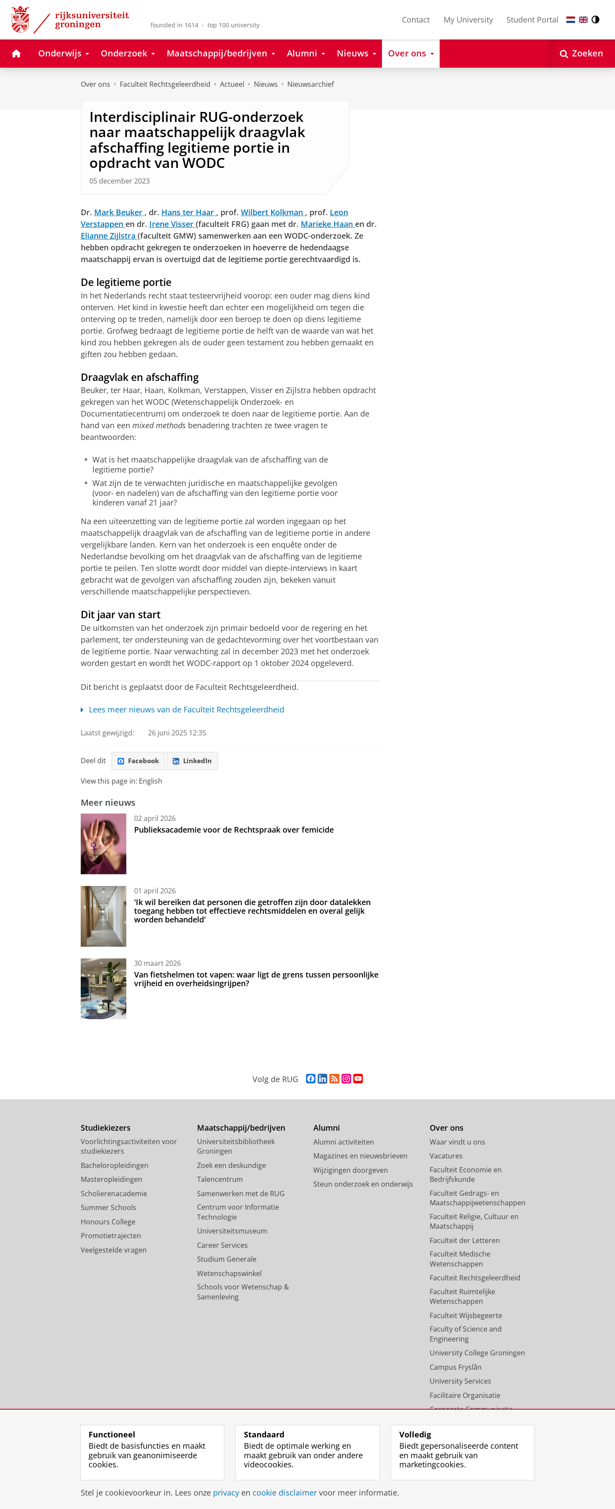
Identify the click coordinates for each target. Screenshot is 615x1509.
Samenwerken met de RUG (241, 1194)
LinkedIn (195, 761)
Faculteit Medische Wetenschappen (460, 1259)
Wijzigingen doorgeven (350, 1170)
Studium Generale (227, 1259)
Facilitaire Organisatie (465, 1396)
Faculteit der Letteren (465, 1241)
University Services (460, 1381)
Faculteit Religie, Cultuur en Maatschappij (474, 1222)
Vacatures (446, 1156)
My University (468, 19)
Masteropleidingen (111, 1179)
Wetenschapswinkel (229, 1274)
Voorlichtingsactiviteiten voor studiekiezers (129, 1147)
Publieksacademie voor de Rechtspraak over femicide (234, 830)
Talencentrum (220, 1179)
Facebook (139, 761)
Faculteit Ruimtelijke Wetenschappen (462, 1297)
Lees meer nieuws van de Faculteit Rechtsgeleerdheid (183, 709)
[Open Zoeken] (581, 53)
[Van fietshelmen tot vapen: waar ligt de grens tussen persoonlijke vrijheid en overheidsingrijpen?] (103, 989)
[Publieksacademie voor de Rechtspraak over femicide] (103, 844)
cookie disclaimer (285, 1492)
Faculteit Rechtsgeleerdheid (165, 84)
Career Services (222, 1245)
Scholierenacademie (114, 1194)
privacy (226, 1492)
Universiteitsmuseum (232, 1231)
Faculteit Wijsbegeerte (466, 1316)
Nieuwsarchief (310, 84)
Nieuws (266, 84)
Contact (416, 19)
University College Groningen (477, 1353)
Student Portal (532, 19)
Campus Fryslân (456, 1367)
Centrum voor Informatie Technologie (238, 1212)
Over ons (95, 84)
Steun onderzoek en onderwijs (363, 1184)
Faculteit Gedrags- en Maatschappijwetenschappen (478, 1198)
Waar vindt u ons (457, 1142)
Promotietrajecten (111, 1236)
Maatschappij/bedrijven (241, 1128)
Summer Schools (108, 1208)
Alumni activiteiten (343, 1142)
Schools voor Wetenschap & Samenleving (243, 1292)
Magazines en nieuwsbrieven (360, 1156)
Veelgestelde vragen (114, 1250)
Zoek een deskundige (231, 1166)
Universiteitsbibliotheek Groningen (236, 1147)
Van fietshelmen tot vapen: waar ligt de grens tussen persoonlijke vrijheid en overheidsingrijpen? (256, 979)
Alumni (326, 1128)
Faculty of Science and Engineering (466, 1334)
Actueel (232, 84)
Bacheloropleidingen (114, 1166)
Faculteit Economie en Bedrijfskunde (466, 1175)
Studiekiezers (106, 1128)
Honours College (108, 1222)
